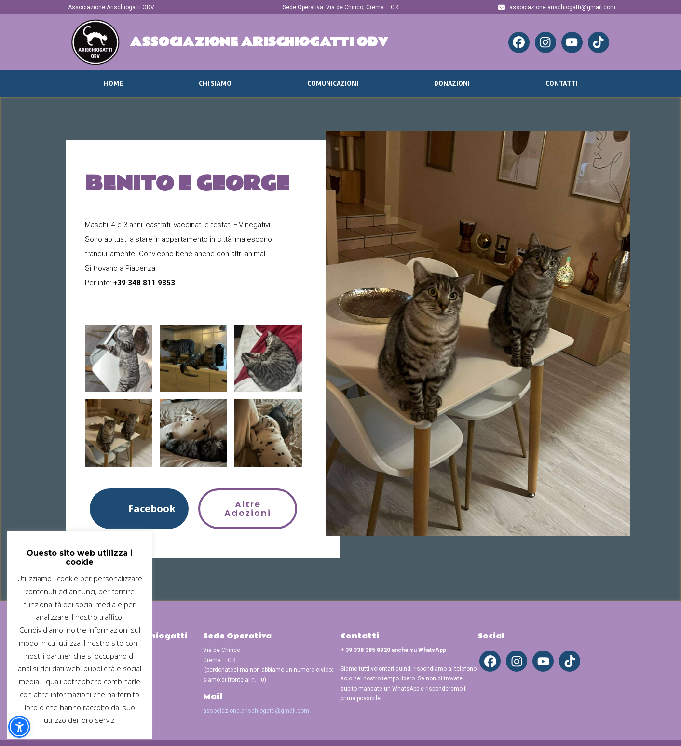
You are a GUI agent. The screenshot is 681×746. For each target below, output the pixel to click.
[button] (139, 508)
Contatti (561, 83)
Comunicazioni (332, 83)
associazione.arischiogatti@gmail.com (256, 710)
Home (113, 83)
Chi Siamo (215, 83)
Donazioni (452, 83)
